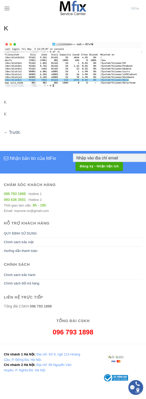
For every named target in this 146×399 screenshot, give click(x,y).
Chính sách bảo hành (19, 275)
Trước (12, 132)
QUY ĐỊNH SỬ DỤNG (20, 233)
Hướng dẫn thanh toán (20, 251)
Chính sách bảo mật (19, 242)
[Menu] (7, 8)
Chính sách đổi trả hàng (21, 283)
